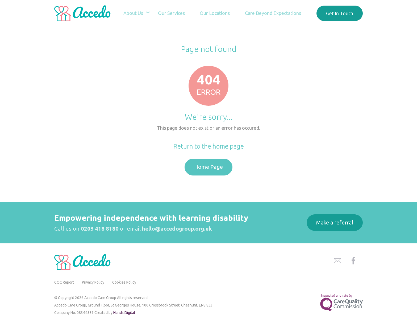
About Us (130, 13)
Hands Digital (124, 312)
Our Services (169, 13)
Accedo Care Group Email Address (337, 260)
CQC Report (64, 282)
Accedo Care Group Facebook (353, 260)
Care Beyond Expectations (272, 13)
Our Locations (213, 13)
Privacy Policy (93, 282)
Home (190, 36)
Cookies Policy (124, 282)
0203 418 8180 (100, 228)
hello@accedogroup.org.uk (177, 228)
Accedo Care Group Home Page (83, 13)
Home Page (208, 167)
